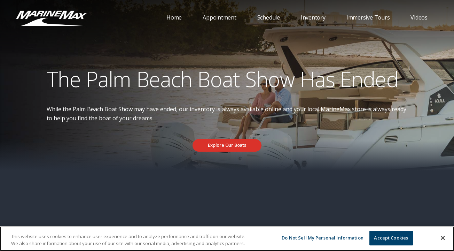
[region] (227, 238)
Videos (419, 17)
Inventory (313, 17)
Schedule (268, 17)
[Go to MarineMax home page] (51, 18)
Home (174, 17)
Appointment (219, 17)
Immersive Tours (368, 17)
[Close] (443, 237)
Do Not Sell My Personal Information (322, 238)
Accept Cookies (391, 238)
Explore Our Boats (227, 145)
